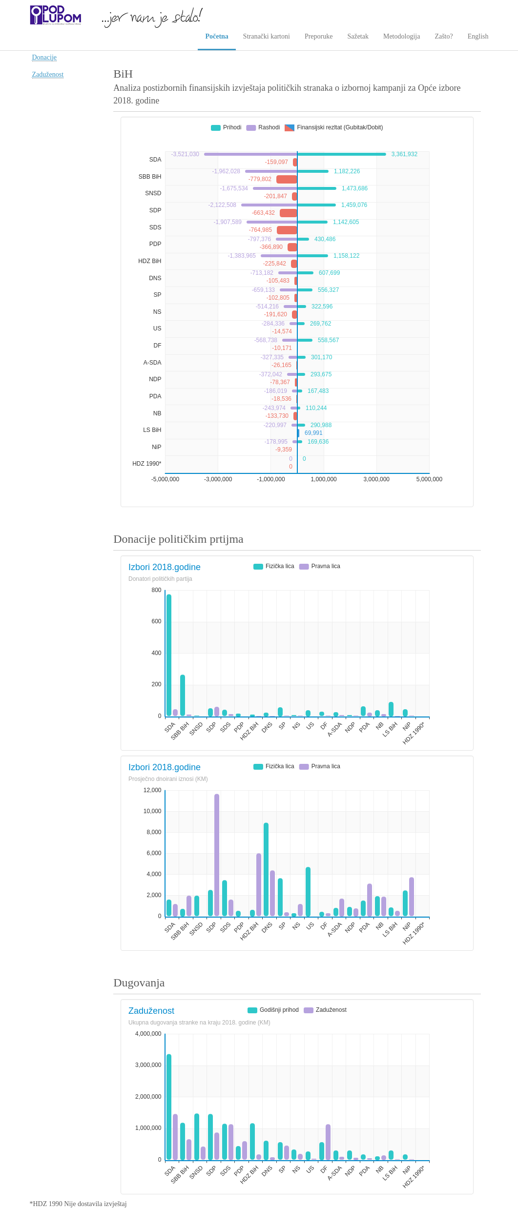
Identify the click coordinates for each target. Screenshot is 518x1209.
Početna (216, 36)
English (478, 36)
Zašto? (444, 36)
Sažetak (358, 36)
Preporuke (319, 36)
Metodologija (401, 36)
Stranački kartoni (266, 36)
